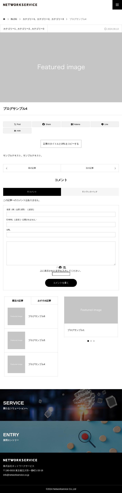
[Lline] (105, 124)
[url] (61, 234)
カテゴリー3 (38, 28)
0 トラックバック (89, 192)
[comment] (61, 253)
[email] (61, 224)
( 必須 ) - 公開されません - (22, 220)
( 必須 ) (20, 209)
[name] (61, 214)
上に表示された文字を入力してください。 (61, 271)
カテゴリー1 (9, 28)
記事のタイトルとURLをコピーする (61, 143)
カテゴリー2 (23, 28)
